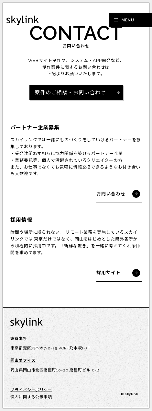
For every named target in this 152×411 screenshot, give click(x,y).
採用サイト (108, 272)
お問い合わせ (110, 193)
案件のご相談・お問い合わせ (70, 92)
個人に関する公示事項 (31, 397)
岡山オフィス (22, 360)
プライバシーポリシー (31, 390)
